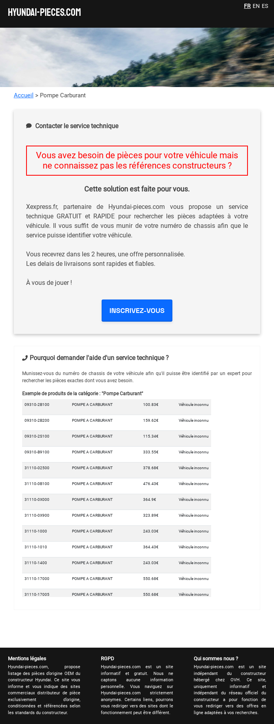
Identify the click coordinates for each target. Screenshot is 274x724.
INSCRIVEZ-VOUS (137, 310)
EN (256, 6)
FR (247, 6)
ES (265, 6)
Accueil (24, 95)
